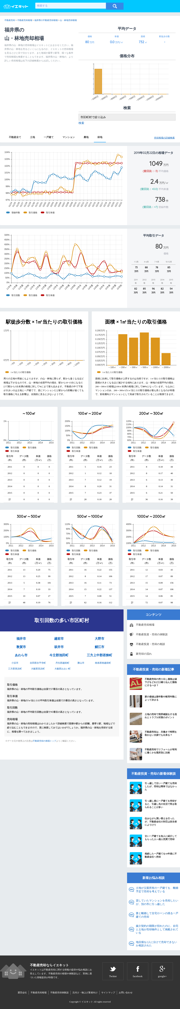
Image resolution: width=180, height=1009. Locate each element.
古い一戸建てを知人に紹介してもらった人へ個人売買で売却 (153, 841)
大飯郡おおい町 (63, 668)
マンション (68, 137)
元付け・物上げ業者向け (85, 992)
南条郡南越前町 (103, 663)
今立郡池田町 (58, 655)
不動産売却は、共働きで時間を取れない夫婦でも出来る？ (153, 736)
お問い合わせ (126, 992)
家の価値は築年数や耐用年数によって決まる (153, 701)
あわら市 (21, 655)
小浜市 (14, 663)
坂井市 (59, 647)
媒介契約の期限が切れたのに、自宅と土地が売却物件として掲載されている (157, 929)
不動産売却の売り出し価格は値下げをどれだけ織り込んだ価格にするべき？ (153, 684)
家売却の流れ (144, 653)
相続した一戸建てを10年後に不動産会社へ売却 (153, 858)
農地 (86, 137)
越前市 (59, 638)
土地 (32, 137)
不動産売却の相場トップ (44, 741)
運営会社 (22, 992)
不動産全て (15, 137)
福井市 (21, 638)
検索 (81, 122)
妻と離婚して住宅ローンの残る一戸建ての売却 (157, 915)
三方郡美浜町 (15, 668)
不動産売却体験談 (59, 992)
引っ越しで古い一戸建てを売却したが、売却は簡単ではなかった (153, 788)
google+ (162, 976)
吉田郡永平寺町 (38, 663)
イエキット (87, 1001)
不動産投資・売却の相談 (150, 644)
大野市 (99, 638)
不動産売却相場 (145, 624)
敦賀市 (21, 647)
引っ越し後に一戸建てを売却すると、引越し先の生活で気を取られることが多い (153, 805)
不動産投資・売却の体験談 (152, 634)
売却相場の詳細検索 (164, 137)
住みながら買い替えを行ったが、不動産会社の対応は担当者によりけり (153, 823)
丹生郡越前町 (62, 663)
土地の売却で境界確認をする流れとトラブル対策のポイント (153, 719)
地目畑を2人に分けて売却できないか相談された (156, 944)
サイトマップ (108, 992)
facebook (138, 976)
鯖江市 (99, 647)
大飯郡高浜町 (38, 668)
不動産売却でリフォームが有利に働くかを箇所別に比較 (153, 754)
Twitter (113, 976)
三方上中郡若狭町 (99, 655)
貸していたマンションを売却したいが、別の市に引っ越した (157, 902)
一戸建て (49, 137)
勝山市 (80, 663)
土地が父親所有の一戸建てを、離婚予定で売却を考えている (157, 889)
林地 (99, 137)
